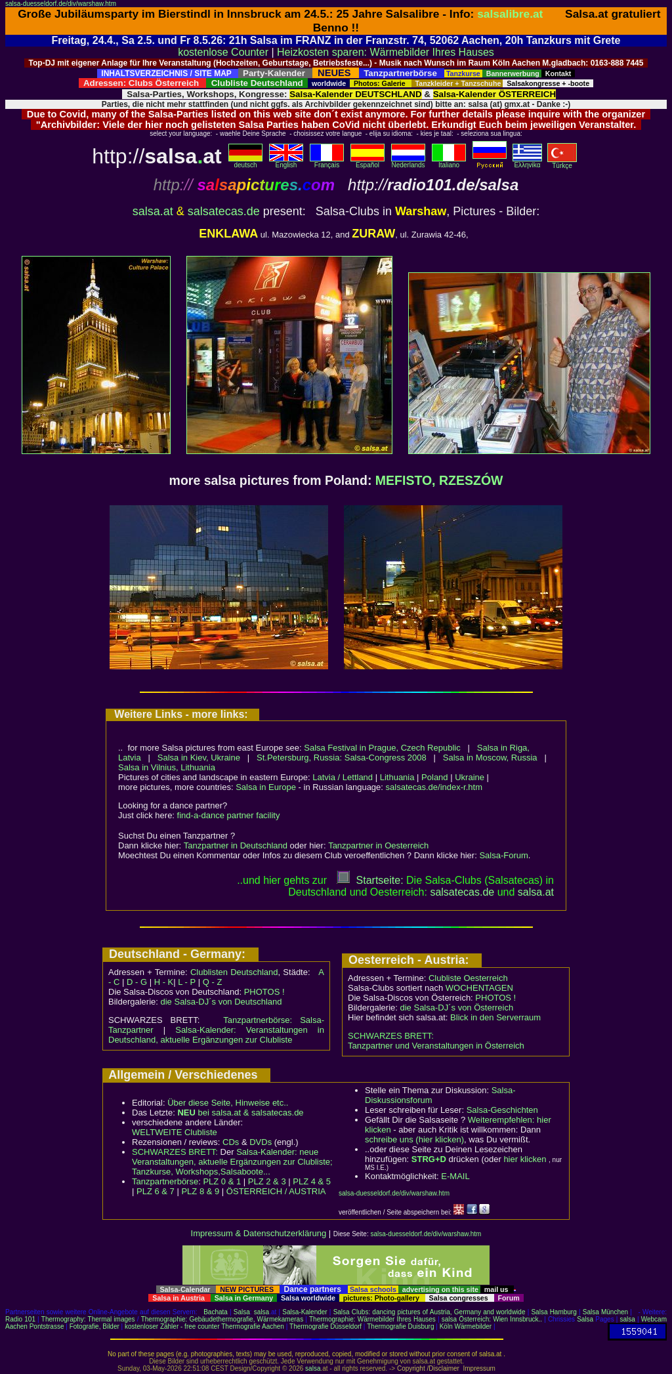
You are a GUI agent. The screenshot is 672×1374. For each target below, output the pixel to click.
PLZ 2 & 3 (267, 1181)
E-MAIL (455, 1176)
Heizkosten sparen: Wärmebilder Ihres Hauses (385, 52)
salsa (261, 1312)
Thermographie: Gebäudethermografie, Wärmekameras (222, 1319)
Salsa (242, 1312)
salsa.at (153, 211)
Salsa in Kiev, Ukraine (199, 757)
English (286, 162)
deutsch (245, 162)
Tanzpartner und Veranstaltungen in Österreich (436, 1046)
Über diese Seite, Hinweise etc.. (227, 1103)
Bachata (215, 1312)
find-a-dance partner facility (228, 815)
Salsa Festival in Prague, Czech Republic (382, 748)
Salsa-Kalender (304, 1312)
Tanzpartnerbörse (165, 1181)
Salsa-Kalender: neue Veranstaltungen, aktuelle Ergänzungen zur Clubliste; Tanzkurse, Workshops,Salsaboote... (232, 1161)
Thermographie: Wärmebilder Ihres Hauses (372, 1319)
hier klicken (524, 1159)
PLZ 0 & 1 (222, 1181)
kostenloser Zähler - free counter (173, 1326)
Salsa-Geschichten (502, 1110)
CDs (230, 1142)
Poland (434, 777)
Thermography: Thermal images (88, 1319)
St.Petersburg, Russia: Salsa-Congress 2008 (342, 757)
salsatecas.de (224, 211)
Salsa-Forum (503, 855)
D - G (137, 982)
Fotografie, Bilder (94, 1326)
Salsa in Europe (266, 787)
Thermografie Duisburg (400, 1326)
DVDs (260, 1142)
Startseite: (370, 880)
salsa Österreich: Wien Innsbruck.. (492, 1319)
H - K (164, 982)
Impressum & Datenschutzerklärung (259, 1233)
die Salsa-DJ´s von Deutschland (221, 1002)
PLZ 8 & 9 (200, 1191)
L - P (187, 982)
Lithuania (397, 777)
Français (327, 162)
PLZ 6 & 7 (155, 1191)
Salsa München (605, 1312)
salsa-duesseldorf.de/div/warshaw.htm (60, 3)
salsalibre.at (510, 13)
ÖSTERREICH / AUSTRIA (276, 1191)
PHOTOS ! (264, 992)
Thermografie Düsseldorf (325, 1326)
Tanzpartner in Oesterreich (378, 845)
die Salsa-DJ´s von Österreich (457, 1007)
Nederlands (408, 162)
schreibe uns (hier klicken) (414, 1139)
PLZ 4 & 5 (312, 1181)
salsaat (536, 892)
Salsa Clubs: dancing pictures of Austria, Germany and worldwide (429, 1312)
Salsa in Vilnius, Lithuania (166, 767)
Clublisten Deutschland (234, 972)
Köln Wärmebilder (466, 1326)
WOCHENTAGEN (479, 988)
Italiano (449, 162)
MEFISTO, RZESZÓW (439, 480)
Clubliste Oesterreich (468, 978)
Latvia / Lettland (342, 777)
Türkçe (562, 162)
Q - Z (212, 982)
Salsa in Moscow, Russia (490, 757)
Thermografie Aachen (252, 1326)
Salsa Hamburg (553, 1312)
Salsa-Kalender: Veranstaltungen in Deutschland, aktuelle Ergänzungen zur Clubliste (216, 1035)
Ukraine (469, 777)
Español (367, 162)
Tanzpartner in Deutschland (235, 845)
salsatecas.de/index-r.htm (434, 787)
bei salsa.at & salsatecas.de (240, 1112)
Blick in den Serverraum (495, 1017)
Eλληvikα (527, 162)
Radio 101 (20, 1319)
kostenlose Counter (223, 52)
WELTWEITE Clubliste (174, 1132)
